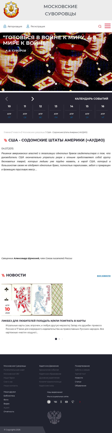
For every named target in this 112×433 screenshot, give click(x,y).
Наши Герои (9, 378)
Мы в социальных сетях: (58, 396)
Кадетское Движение (49, 366)
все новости (104, 275)
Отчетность (9, 412)
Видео (6, 404)
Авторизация (15, 26)
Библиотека (9, 396)
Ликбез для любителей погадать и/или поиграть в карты (43, 320)
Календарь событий (91, 98)
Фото (6, 400)
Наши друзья (10, 392)
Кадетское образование (50, 374)
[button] (56, 84)
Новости (79, 378)
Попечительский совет (14, 370)
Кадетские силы (46, 386)
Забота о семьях (82, 370)
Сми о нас (8, 382)
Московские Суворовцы (60, 10)
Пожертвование (82, 366)
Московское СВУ (11, 374)
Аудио (6, 408)
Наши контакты (11, 386)
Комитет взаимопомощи (50, 382)
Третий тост (80, 374)
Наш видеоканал (55, 392)
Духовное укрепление (49, 378)
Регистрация (38, 26)
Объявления (80, 386)
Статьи (78, 382)
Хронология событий (49, 370)
